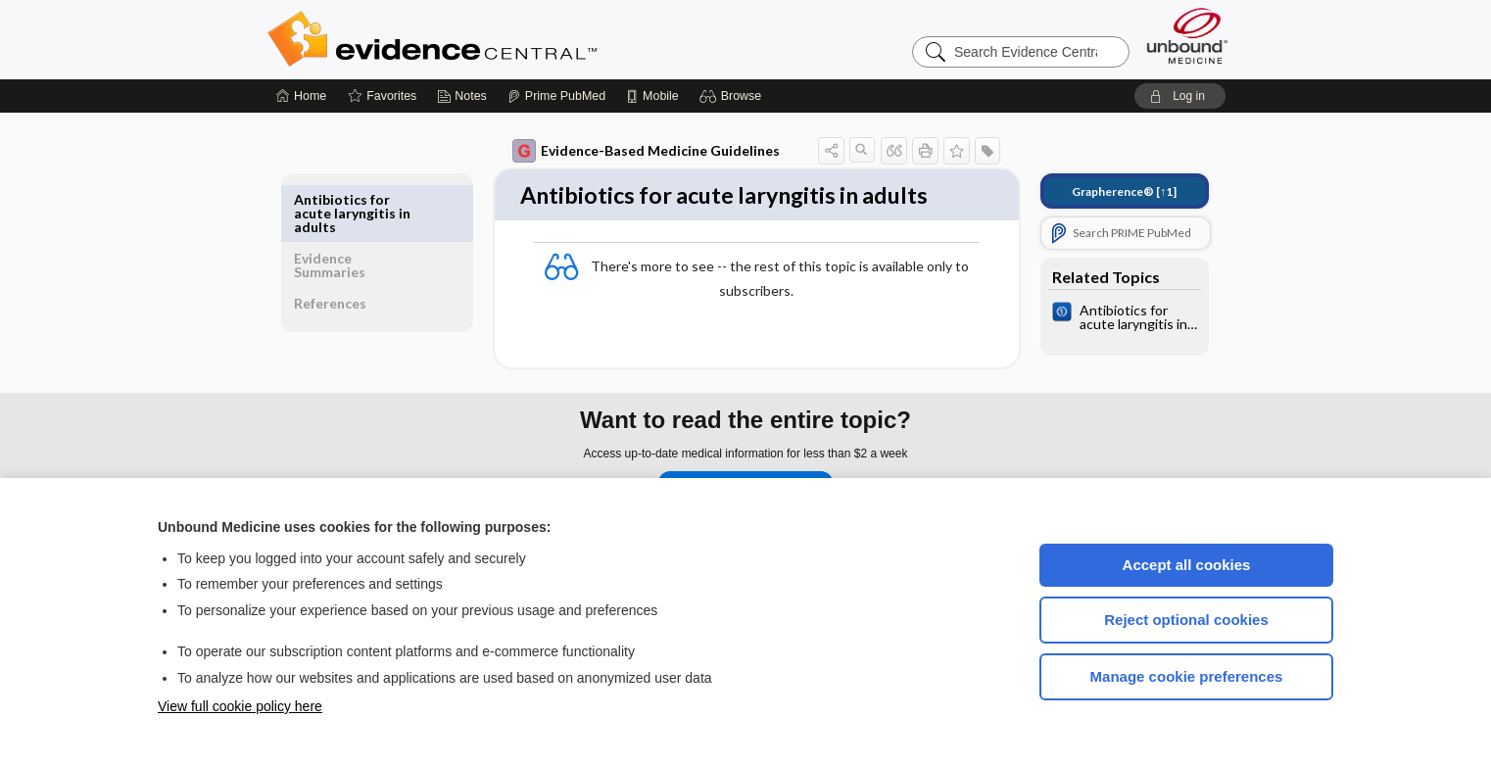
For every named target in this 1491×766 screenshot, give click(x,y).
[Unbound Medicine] (1187, 36)
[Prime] (556, 96)
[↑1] (1110, 191)
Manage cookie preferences (1186, 676)
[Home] (301, 96)
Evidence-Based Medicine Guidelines (632, 151)
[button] (733, 96)
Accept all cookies (1187, 564)
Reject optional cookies (1186, 619)
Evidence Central (510, 39)
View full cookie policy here (240, 706)
